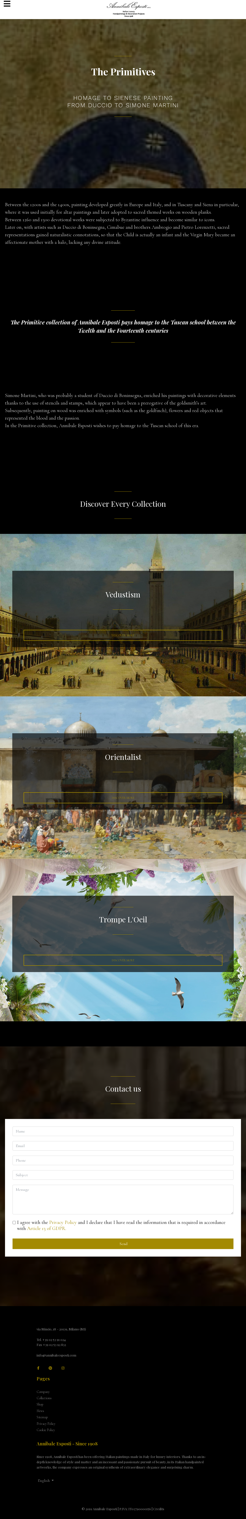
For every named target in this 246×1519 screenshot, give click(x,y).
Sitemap (42, 1417)
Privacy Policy (63, 1222)
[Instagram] (62, 1368)
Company (43, 1392)
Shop (40, 1404)
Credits (158, 1509)
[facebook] (38, 1368)
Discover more (123, 798)
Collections (44, 1398)
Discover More (123, 635)
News (40, 1411)
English (44, 1480)
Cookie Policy (46, 1430)
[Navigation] (7, 4)
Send (123, 1243)
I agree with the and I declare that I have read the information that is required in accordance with (121, 1225)
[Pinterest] (50, 1368)
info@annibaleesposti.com (56, 1355)
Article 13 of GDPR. (46, 1228)
